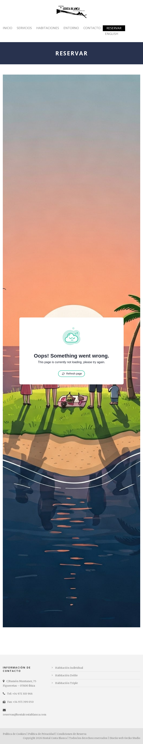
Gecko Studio (132, 738)
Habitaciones (47, 28)
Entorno (71, 28)
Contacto (92, 28)
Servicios (24, 28)
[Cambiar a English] (111, 36)
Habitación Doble (66, 675)
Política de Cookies (14, 734)
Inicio (7, 28)
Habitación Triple (66, 683)
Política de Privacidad (41, 734)
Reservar (114, 28)
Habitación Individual (69, 667)
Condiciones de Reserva (71, 734)
